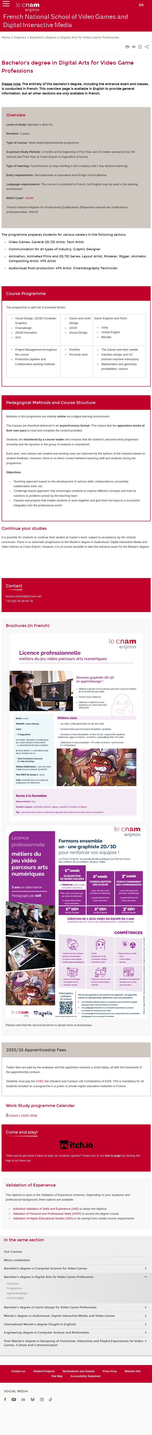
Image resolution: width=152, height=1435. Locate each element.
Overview (13, 1283)
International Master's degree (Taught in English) (40, 1324)
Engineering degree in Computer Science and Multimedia (46, 1332)
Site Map (56, 1376)
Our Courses (13, 1252)
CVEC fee (42, 1081)
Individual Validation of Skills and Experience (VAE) (46, 1208)
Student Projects (44, 1371)
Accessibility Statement (85, 1376)
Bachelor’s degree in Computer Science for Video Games (45, 1268)
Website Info (133, 1371)
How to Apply (15, 1298)
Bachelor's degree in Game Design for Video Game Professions (50, 1307)
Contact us (18, 1371)
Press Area (110, 1371)
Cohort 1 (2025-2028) (23, 1115)
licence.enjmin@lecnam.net (23, 596)
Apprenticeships (17, 1293)
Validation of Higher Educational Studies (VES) (43, 1218)
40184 (29, 198)
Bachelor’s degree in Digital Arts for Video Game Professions (74, 37)
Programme (14, 1288)
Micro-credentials (17, 1260)
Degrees (20, 37)
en (141, 5)
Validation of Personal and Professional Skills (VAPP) (47, 1213)
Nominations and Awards (79, 1371)
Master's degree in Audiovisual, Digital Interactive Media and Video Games (59, 1316)
